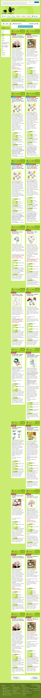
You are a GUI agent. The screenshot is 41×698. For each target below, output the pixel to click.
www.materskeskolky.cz (27, 693)
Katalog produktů (16, 687)
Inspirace (24, 16)
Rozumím (36, 2)
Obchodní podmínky (16, 693)
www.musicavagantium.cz (27, 688)
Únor (3, 32)
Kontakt (28, 16)
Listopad (3, 52)
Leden (3, 30)
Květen (3, 38)
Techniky (18, 16)
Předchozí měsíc (17, 23)
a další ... (24, 694)
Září (2, 48)
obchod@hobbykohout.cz (35, 688)
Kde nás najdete (6, 690)
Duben (3, 36)
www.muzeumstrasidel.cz (27, 691)
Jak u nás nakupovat (16, 688)
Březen (3, 34)
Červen (3, 40)
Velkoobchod (15, 690)
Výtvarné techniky (7, 693)
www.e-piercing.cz (26, 687)
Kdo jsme (5, 688)
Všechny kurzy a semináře (25, 26)
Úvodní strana (6, 687)
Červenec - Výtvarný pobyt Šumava (5, 43)
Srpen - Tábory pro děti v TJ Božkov (5, 46)
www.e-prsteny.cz (26, 690)
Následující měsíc (33, 23)
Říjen (3, 50)
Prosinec (3, 54)
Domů (4, 16)
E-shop (8, 16)
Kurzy (13, 16)
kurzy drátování (17, 319)
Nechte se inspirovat (7, 694)
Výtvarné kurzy (6, 691)
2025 (7, 23)
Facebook (34, 16)
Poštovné (14, 691)
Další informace (31, 2)
